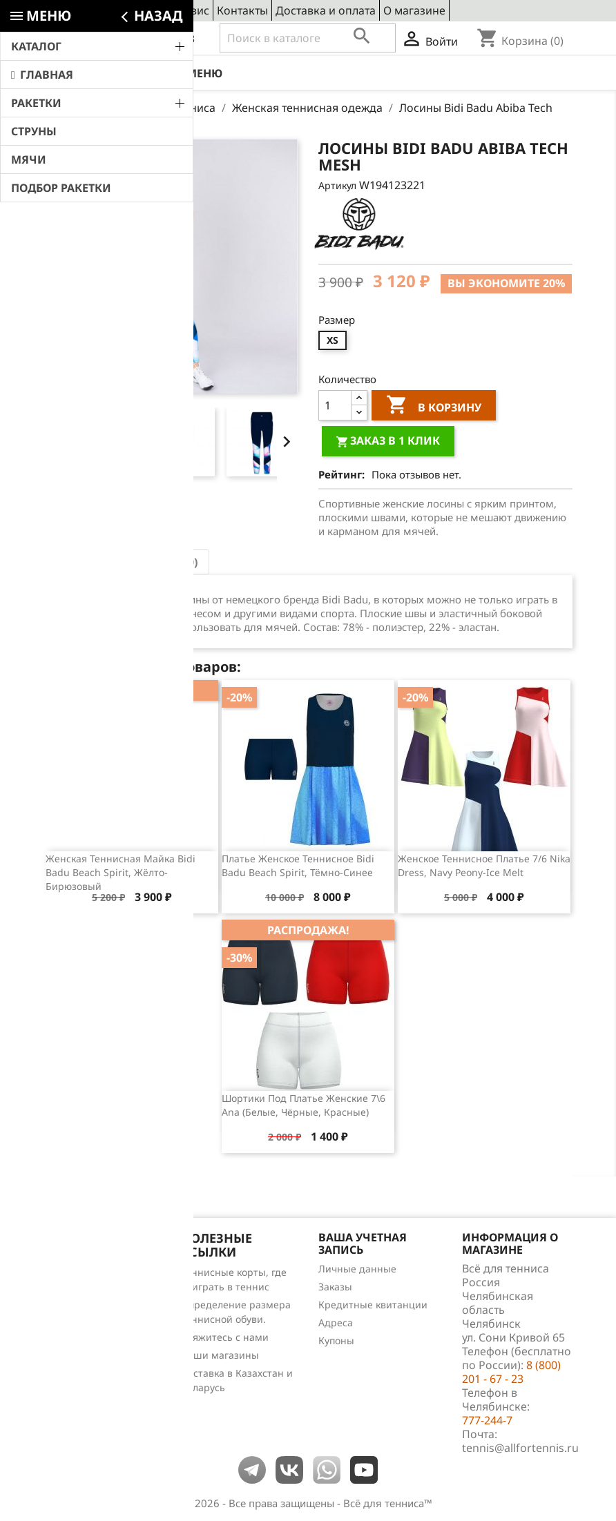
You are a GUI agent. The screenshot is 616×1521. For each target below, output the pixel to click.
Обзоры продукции (90, 1343)
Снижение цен (79, 1272)
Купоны (336, 1340)
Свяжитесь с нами (225, 1337)
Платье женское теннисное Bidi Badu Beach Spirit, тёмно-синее (298, 865)
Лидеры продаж (83, 1308)
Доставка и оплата (326, 10)
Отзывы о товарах (87, 1326)
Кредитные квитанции (372, 1304)
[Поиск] (308, 37)
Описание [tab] (84, 562)
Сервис (190, 10)
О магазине (414, 10)
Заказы (335, 1286)
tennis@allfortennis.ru (520, 1447)
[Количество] (335, 405)
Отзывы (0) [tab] (167, 562)
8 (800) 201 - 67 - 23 (145, 38)
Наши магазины (220, 1355)
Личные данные (357, 1268)
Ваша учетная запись (362, 1243)
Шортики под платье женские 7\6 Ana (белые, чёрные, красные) (303, 1105)
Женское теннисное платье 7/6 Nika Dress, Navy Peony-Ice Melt (484, 865)
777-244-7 (487, 1420)
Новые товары (78, 1290)
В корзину (433, 407)
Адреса (335, 1322)
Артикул (337, 185)
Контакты (242, 10)
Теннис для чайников (95, 1361)
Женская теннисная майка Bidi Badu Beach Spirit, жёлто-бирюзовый (120, 872)
